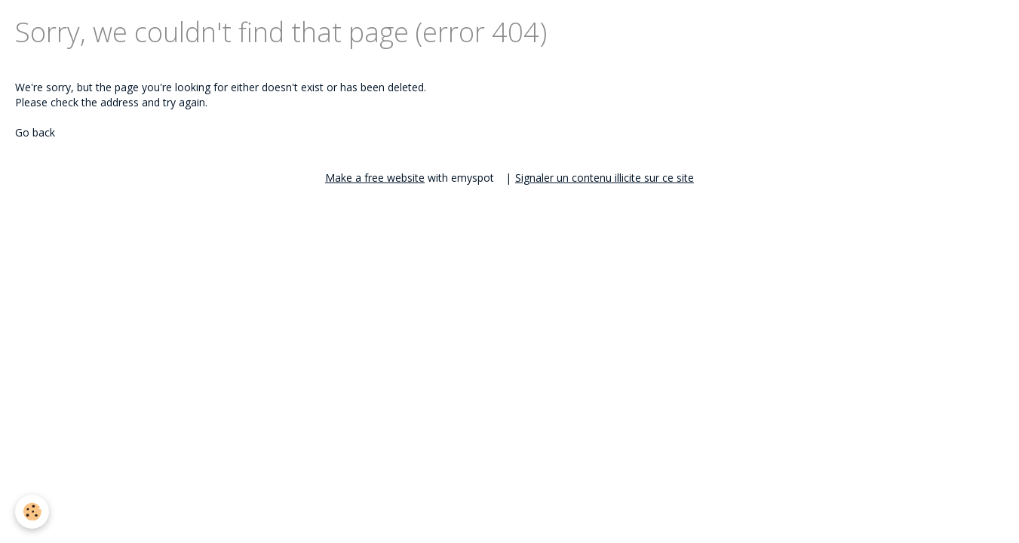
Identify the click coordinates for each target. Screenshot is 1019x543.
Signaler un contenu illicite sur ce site (604, 177)
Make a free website (375, 177)
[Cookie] (32, 512)
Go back (35, 132)
